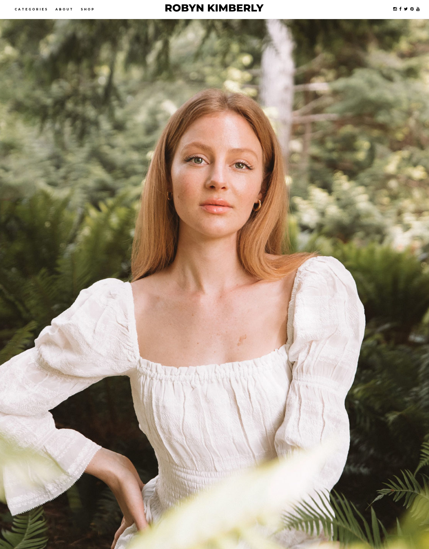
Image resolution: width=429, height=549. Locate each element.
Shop (88, 9)
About (64, 9)
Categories (31, 9)
